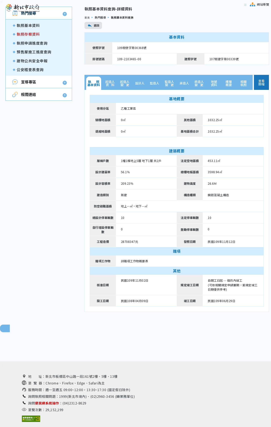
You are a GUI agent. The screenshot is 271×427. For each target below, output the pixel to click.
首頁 (87, 47)
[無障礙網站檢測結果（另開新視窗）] (31, 419)
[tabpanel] (177, 230)
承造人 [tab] (184, 112)
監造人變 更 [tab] (169, 112)
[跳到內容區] (1, 31)
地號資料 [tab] (214, 112)
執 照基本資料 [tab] (93, 112)
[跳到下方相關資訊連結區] (3, 365)
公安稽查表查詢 (30, 98)
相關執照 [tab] (243, 112)
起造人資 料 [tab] (110, 112)
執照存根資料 (28, 63)
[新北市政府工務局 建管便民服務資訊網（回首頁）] (23, 8)
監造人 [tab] (154, 112)
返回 (93, 54)
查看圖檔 (261, 111)
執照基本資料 (28, 54)
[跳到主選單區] (245, 4)
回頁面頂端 (8, 328)
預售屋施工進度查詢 (34, 81)
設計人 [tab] (139, 112)
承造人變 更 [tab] (199, 112)
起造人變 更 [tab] (124, 112)
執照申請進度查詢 (32, 72)
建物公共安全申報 (32, 90)
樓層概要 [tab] (229, 112)
